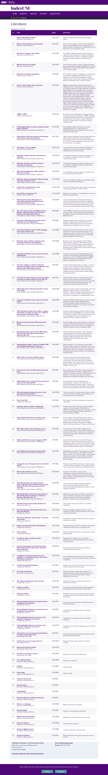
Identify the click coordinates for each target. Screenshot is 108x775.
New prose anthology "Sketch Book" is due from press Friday (33, 518)
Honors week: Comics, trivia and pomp (29, 85)
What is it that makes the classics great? (30, 44)
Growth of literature (23, 735)
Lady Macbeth (21, 691)
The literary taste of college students (29, 538)
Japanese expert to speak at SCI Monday (30, 406)
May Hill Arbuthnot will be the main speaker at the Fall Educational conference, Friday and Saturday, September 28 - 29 (32, 495)
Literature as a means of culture (27, 653)
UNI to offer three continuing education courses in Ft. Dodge (32, 289)
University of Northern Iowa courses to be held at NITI (32, 300)
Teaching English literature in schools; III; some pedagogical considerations (32, 610)
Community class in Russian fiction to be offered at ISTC (33, 464)
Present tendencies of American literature (30, 698)
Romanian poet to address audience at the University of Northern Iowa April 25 (30, 241)
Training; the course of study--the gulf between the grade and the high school (32, 634)
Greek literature (22, 685)
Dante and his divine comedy (26, 647)
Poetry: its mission (23, 723)
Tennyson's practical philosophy (27, 565)
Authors (43, 14)
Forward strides (22, 710)
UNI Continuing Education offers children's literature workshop (31, 172)
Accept (47, 771)
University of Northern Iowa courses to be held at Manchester (32, 254)
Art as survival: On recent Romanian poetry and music (32, 371)
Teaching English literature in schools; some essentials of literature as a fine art (31, 618)
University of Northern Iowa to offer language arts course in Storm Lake (32, 230)
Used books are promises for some (28, 187)
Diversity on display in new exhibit (28, 53)
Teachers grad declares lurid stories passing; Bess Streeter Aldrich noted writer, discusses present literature (31, 547)
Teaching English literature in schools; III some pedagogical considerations (32, 602)
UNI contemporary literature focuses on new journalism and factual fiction (31, 393)
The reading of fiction (24, 660)
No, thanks (60, 771)
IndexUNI (20, 8)
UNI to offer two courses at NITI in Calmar (30, 357)
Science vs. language (24, 704)
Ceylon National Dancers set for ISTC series (31, 417)
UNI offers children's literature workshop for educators (31, 156)
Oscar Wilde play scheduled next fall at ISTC (31, 451)
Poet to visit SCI (22, 400)
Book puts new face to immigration (28, 74)
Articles (33, 14)
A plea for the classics (24, 679)
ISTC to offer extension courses (27, 472)
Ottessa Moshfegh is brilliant (26, 37)
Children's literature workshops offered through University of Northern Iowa (32, 180)
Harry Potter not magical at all (27, 193)
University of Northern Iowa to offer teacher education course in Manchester (31, 221)
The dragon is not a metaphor (26, 147)
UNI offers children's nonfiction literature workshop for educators (30, 164)
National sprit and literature (26, 716)
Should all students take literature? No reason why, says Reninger (32, 510)
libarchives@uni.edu (66, 743)
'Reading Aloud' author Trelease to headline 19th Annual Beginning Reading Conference (33, 345)
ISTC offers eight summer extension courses (31, 429)
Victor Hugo (21, 672)
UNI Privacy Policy (83, 766)
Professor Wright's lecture (25, 729)
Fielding (19, 666)
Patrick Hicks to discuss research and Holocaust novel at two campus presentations (32, 137)
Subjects (23, 14)
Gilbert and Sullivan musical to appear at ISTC (32, 440)
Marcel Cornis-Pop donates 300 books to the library (31, 323)
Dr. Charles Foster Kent (24, 571)
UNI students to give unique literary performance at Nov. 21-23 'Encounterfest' (33, 382)
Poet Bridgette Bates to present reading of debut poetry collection (33, 127)
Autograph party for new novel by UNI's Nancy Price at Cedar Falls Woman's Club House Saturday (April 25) (32, 333)
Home (15, 14)
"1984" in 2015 (21, 114)
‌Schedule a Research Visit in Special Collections (28, 753)
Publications (55, 14)
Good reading (21, 532)
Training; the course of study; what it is (29, 641)
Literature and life (22, 587)
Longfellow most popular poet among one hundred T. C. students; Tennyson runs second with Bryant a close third (32, 557)
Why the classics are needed (26, 64)
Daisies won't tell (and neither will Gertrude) (31, 525)
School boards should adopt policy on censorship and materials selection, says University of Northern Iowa (30, 201)
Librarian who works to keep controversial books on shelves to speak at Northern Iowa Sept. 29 (33, 278)
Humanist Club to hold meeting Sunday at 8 (31, 503)
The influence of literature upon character (30, 581)
